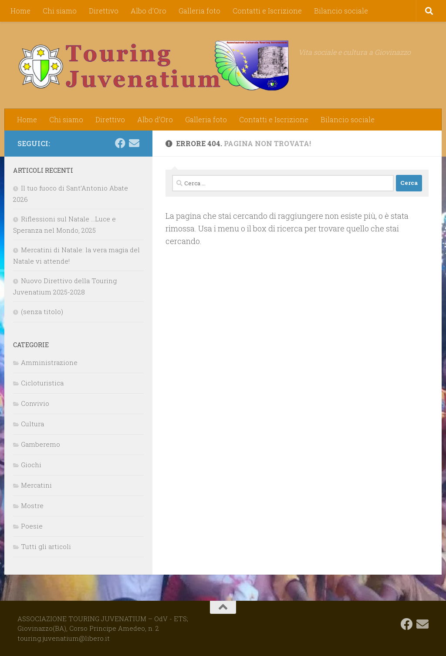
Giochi (31, 464)
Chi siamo (60, 10)
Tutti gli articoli (46, 546)
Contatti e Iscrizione (267, 10)
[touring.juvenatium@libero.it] (134, 143)
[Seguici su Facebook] (120, 143)
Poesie (32, 526)
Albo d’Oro (148, 10)
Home (20, 10)
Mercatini (36, 485)
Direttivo (103, 10)
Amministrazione (49, 362)
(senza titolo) (42, 311)
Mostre (32, 505)
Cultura (32, 423)
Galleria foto (199, 10)
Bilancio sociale (341, 10)
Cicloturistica (42, 382)
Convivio (35, 403)
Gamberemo (40, 444)
